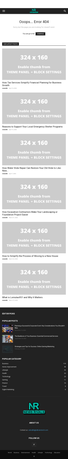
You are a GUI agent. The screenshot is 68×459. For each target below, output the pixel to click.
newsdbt (5, 88)
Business (16, 452)
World (10, 452)
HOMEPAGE (40, 34)
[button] (3, 11)
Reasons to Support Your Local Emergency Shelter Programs (32, 126)
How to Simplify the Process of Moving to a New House (30, 256)
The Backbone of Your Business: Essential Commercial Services (36, 336)
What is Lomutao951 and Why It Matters (22, 297)
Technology (48, 452)
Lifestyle (40, 452)
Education (57, 452)
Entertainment (25, 452)
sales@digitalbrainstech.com (38, 430)
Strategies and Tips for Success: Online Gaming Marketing (34, 346)
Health (34, 452)
